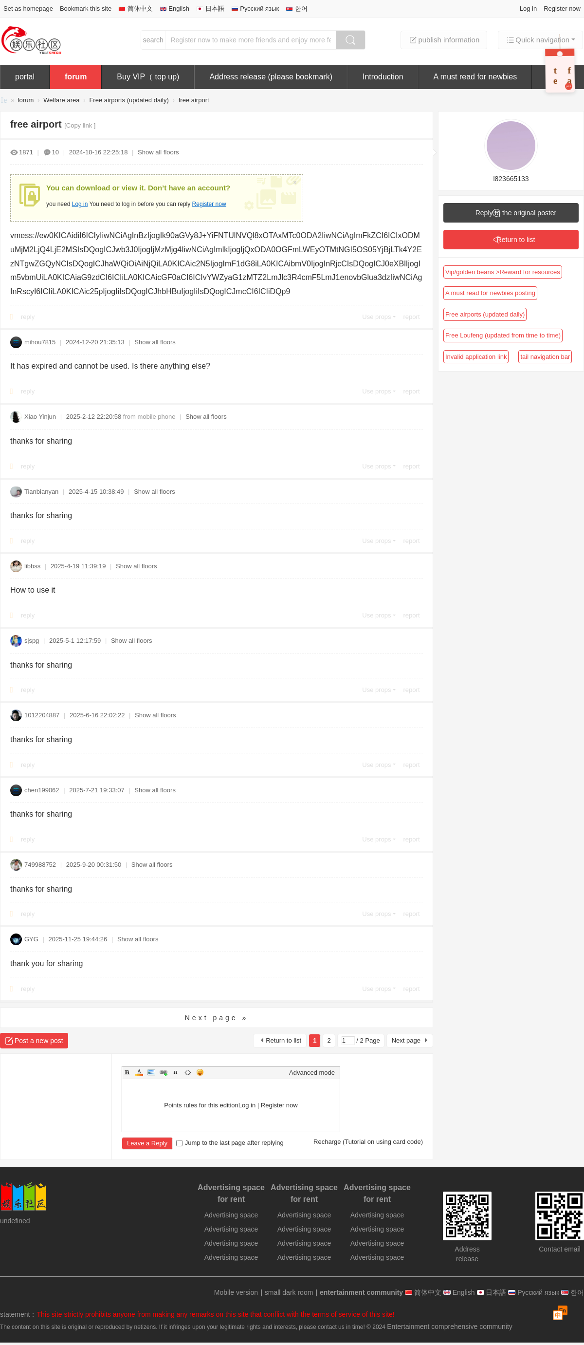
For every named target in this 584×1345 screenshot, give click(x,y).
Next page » (217, 1018)
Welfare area (61, 100)
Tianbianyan (41, 491)
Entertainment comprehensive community (449, 1326)
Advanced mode (312, 1072)
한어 (297, 8)
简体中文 (135, 8)
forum (76, 77)
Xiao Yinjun (40, 416)
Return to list (283, 1040)
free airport (194, 100)
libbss (32, 566)
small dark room (289, 1292)
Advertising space (231, 1215)
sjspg (31, 640)
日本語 (210, 8)
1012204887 (41, 715)
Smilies (200, 1072)
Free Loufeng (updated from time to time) (503, 335)
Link (163, 1072)
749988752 (40, 864)
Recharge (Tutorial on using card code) (368, 1141)
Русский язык (255, 8)
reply (28, 316)
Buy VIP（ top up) (148, 77)
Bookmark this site (85, 8)
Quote (176, 1072)
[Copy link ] (79, 125)
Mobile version (236, 1292)
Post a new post (39, 1041)
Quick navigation (537, 40)
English (174, 8)
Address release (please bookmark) (270, 77)
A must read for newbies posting (490, 293)
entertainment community (4, 101)
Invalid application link (476, 356)
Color (139, 1072)
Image (151, 1072)
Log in (528, 8)
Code (188, 1072)
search (153, 40)
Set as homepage (28, 8)
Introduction (383, 77)
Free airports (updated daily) (128, 100)
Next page (406, 1040)
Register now (562, 8)
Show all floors (158, 152)
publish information (443, 40)
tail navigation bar (545, 356)
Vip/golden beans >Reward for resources (502, 272)
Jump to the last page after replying (230, 1142)
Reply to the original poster (516, 213)
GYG (31, 939)
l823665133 (511, 179)
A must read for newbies (475, 77)
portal (25, 77)
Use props (376, 316)
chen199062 (41, 790)
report (411, 316)
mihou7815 (39, 342)
